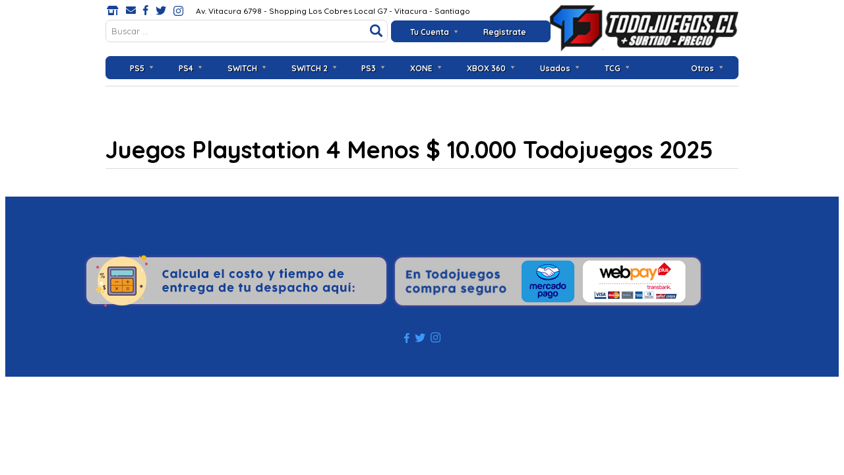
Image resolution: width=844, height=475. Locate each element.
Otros (702, 68)
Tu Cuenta (429, 32)
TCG (612, 68)
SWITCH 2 (309, 68)
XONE (421, 68)
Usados (555, 68)
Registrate (504, 32)
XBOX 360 (486, 68)
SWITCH (242, 68)
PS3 (368, 68)
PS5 (137, 68)
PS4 (186, 68)
